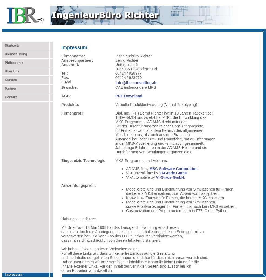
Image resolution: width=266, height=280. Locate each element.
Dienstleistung (14, 54)
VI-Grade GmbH (173, 173)
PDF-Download (128, 96)
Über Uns (10, 71)
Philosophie (12, 63)
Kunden (9, 80)
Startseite (12, 45)
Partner (9, 89)
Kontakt (9, 97)
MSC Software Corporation (174, 169)
